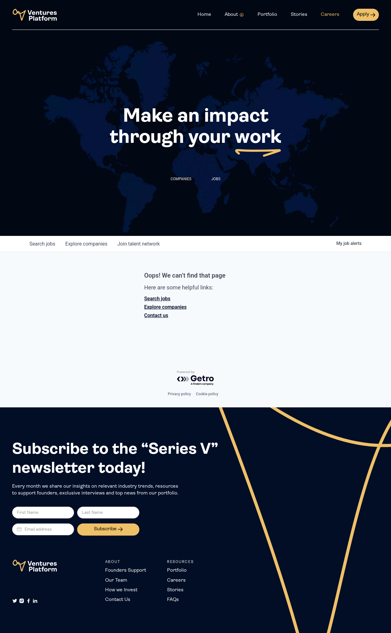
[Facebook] (28, 600)
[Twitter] (14, 600)
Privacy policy (179, 394)
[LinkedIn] (35, 600)
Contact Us (117, 599)
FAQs (173, 599)
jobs (42, 244)
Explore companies (165, 307)
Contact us (156, 315)
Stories (299, 14)
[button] (234, 15)
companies (86, 244)
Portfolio (267, 14)
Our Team (116, 580)
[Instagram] (21, 600)
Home (204, 14)
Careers (330, 14)
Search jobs (157, 299)
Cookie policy (207, 394)
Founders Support (125, 570)
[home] (34, 14)
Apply (363, 14)
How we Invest (121, 590)
